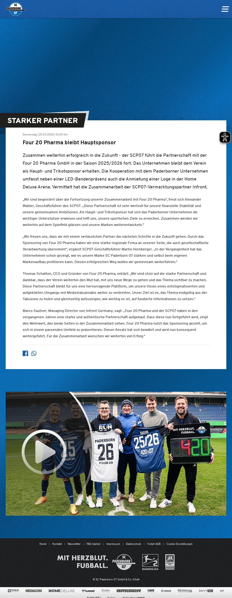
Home (42, 544)
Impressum (113, 544)
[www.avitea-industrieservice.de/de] (105, 590)
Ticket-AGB (154, 544)
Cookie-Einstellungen (180, 544)
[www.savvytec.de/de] (206, 590)
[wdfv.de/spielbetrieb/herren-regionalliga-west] (170, 562)
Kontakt (57, 544)
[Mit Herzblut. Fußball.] (96, 562)
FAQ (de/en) (94, 544)
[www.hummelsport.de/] (88, 590)
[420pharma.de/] (13, 590)
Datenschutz (133, 544)
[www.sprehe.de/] (221, 590)
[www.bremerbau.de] (128, 590)
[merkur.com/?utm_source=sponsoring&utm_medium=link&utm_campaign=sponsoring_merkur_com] (165, 590)
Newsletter (74, 544)
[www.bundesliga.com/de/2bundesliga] (150, 562)
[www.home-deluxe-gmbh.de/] (61, 590)
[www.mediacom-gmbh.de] (33, 590)
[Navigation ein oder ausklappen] (225, 9)
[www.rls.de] (185, 590)
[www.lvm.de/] (150, 590)
